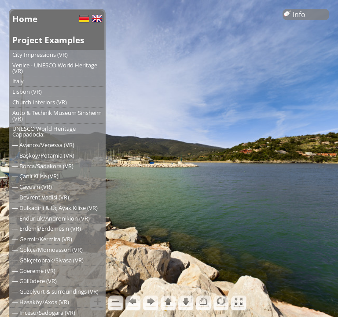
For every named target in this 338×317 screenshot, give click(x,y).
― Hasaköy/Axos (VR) (40, 302)
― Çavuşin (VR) (32, 187)
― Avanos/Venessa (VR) (43, 145)
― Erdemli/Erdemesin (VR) (46, 228)
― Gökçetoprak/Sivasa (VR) (48, 260)
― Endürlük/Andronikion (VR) (51, 218)
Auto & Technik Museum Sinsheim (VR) (57, 115)
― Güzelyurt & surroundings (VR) (55, 291)
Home (24, 19)
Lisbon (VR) (27, 92)
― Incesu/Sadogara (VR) (43, 313)
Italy (18, 81)
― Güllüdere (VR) (34, 281)
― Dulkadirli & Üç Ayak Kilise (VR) (55, 208)
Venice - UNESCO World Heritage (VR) (54, 68)
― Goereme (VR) (33, 271)
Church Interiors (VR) (39, 102)
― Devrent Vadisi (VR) (40, 197)
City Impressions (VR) (40, 55)
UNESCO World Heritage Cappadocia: (44, 131)
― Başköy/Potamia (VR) (43, 155)
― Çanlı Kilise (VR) (35, 176)
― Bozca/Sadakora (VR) (42, 166)
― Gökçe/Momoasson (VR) (47, 250)
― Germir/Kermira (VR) (42, 239)
